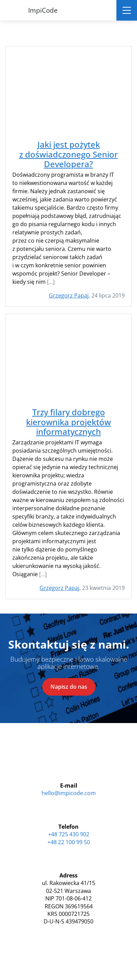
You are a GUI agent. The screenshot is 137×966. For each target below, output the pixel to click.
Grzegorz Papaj (69, 295)
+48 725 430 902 (68, 834)
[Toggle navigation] (126, 10)
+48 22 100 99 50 (68, 842)
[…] (51, 282)
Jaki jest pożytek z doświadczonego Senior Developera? (68, 154)
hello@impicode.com (69, 793)
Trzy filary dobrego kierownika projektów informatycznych (68, 422)
